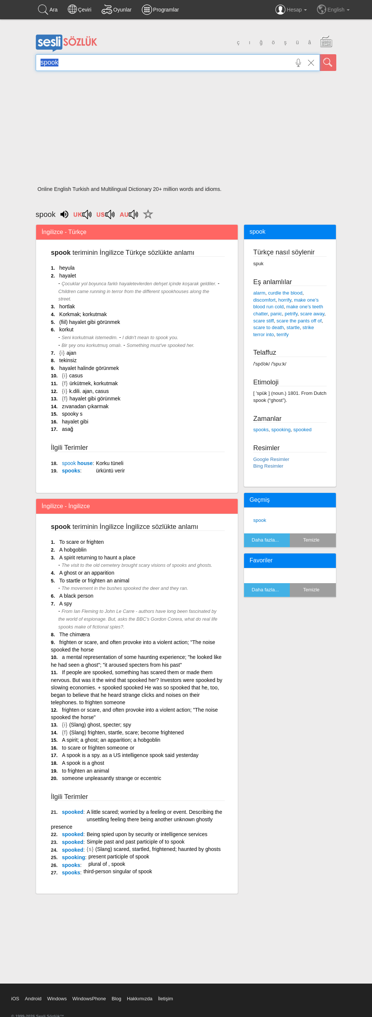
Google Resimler (271, 459)
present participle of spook (119, 857)
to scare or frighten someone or (98, 748)
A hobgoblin (72, 550)
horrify (284, 300)
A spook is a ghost (83, 763)
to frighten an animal (85, 771)
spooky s (72, 414)
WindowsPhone (89, 998)
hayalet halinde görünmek (89, 368)
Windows (57, 998)
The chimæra (74, 634)
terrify (283, 334)
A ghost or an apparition (86, 573)
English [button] (333, 9)
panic (276, 313)
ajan (71, 353)
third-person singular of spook (117, 871)
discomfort (264, 300)
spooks (71, 471)
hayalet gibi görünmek (95, 399)
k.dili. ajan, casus (89, 391)
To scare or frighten (81, 542)
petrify (291, 313)
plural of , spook (107, 864)
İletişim (165, 998)
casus (76, 375)
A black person (76, 596)
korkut (66, 329)
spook (259, 520)
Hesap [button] (291, 9)
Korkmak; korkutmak (83, 314)
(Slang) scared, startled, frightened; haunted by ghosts (158, 849)
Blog (116, 998)
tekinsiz (68, 360)
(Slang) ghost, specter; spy (100, 725)
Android (33, 998)
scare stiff (263, 321)
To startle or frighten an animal (94, 581)
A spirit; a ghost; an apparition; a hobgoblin (111, 740)
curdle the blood (285, 293)
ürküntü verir (110, 471)
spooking (73, 857)
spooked (73, 812)
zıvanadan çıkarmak (85, 406)
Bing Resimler (268, 466)
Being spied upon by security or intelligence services (147, 834)
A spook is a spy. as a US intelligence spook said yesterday (130, 755)
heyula (66, 268)
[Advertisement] (186, 131)
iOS (15, 998)
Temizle (311, 540)
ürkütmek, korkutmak (94, 383)
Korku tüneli (110, 463)
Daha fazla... (265, 540)
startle (292, 327)
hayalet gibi (75, 422)
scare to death (268, 327)
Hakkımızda (140, 998)
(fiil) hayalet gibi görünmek (89, 322)
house (77, 463)
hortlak (67, 306)
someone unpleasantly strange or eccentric (111, 778)
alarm (259, 293)
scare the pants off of (298, 321)
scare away (312, 313)
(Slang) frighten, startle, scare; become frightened (127, 732)
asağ (67, 429)
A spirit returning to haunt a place (97, 558)
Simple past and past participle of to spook (136, 842)
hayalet (67, 276)
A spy (65, 604)
